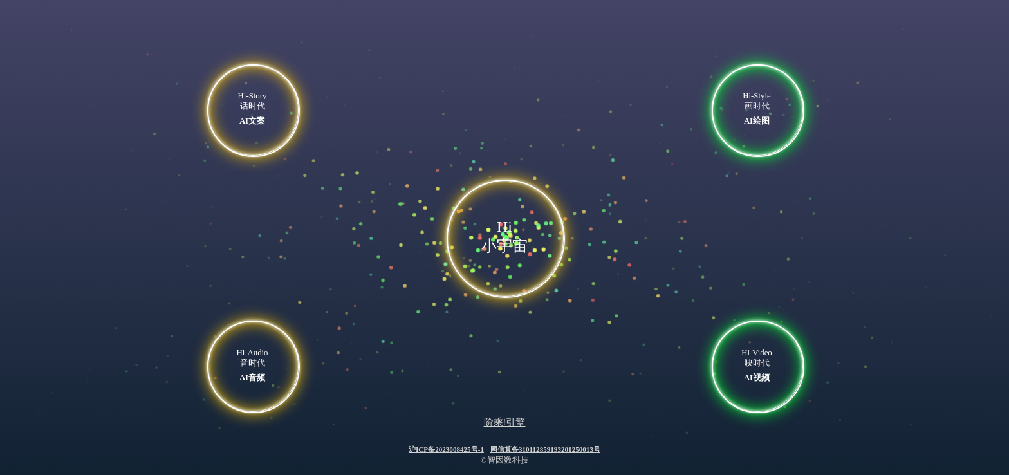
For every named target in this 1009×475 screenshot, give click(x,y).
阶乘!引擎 (505, 422)
